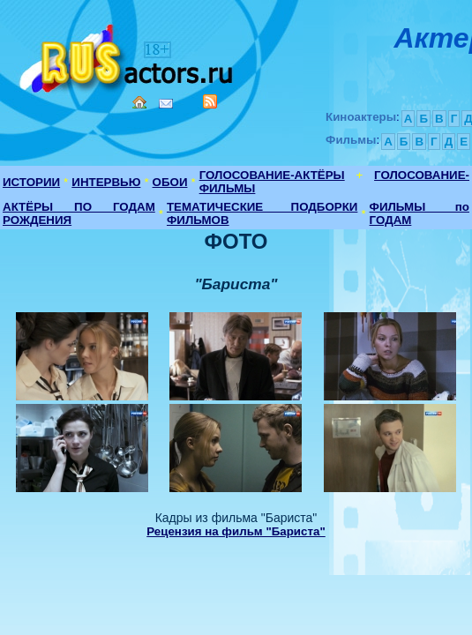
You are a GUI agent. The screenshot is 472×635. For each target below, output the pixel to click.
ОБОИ (170, 182)
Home (139, 102)
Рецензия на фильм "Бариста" (236, 531)
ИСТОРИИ (31, 182)
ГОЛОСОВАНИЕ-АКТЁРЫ (272, 175)
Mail (166, 103)
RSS (210, 101)
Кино (128, 55)
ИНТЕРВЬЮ (105, 182)
